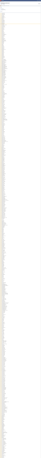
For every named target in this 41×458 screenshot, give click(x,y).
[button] (40, 0)
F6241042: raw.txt (3, 9)
